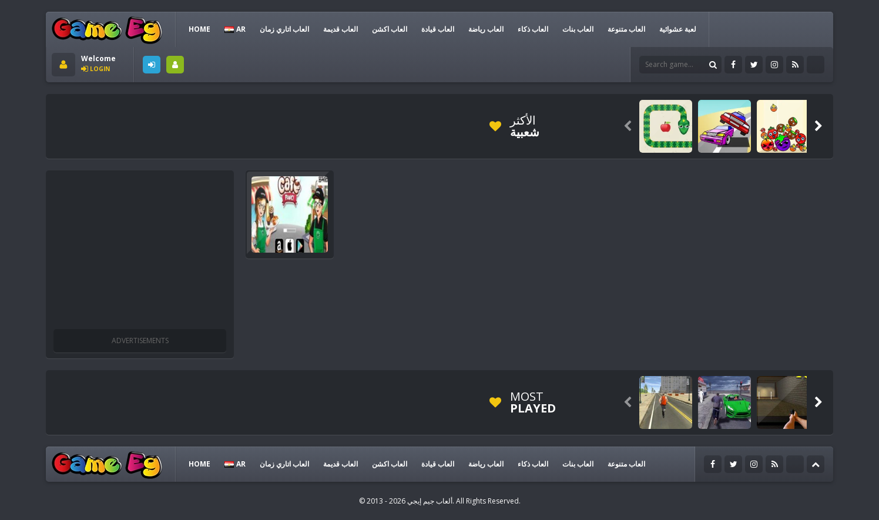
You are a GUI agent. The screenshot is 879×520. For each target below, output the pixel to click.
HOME (199, 29)
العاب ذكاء (533, 29)
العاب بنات (577, 29)
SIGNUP (175, 64)
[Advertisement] (265, 126)
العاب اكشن (389, 29)
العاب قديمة (340, 29)
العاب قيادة (437, 29)
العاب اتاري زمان (284, 29)
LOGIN (151, 64)
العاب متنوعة (626, 29)
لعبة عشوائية (677, 29)
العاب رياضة (486, 29)
